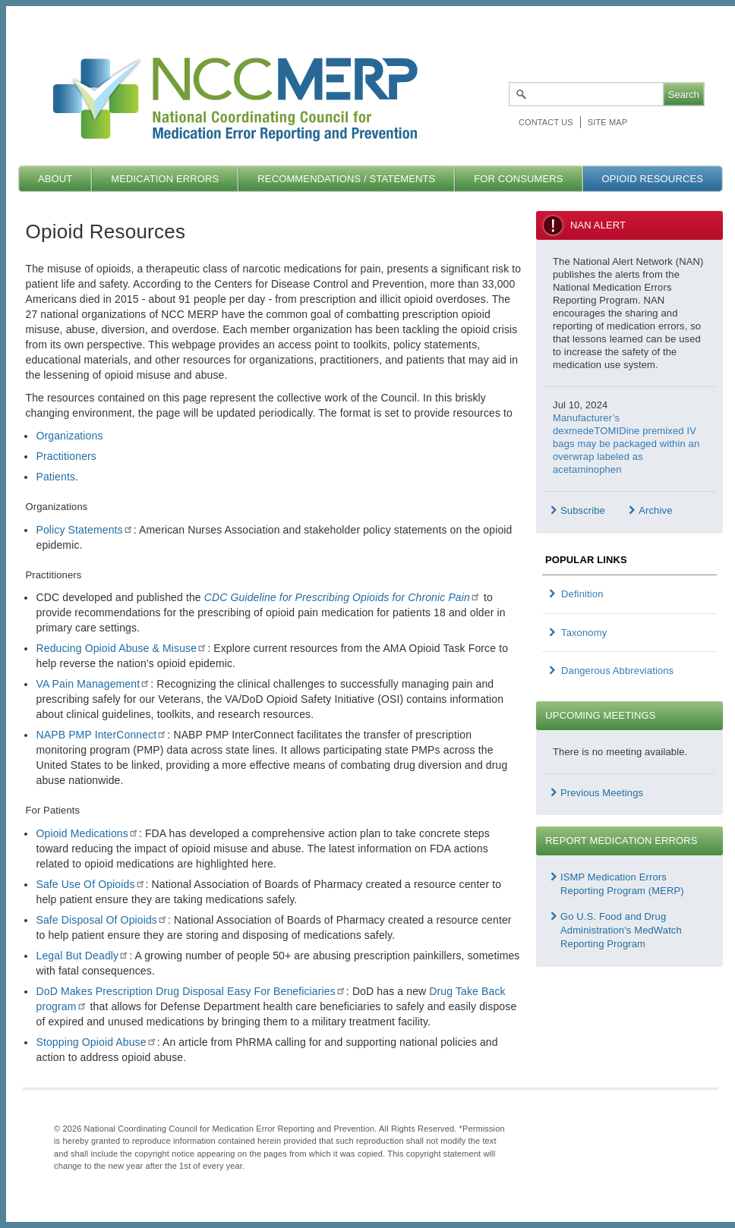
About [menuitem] (55, 178)
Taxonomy (584, 632)
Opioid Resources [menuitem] (652, 178)
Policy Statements (84, 530)
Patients (55, 477)
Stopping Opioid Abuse (96, 1042)
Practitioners (66, 456)
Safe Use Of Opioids (90, 884)
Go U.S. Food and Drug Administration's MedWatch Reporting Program (621, 930)
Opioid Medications (87, 833)
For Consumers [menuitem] (518, 178)
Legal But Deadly (82, 955)
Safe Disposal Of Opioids (102, 920)
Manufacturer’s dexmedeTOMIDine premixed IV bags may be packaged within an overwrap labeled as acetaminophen (626, 443)
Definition (582, 594)
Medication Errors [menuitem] (165, 178)
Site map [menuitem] (607, 122)
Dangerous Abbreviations (617, 670)
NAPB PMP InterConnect (101, 735)
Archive (655, 510)
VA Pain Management (93, 684)
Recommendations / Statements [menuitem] (346, 178)
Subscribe (582, 510)
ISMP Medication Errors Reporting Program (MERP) (622, 883)
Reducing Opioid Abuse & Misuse (121, 648)
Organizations (69, 436)
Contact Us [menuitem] (546, 122)
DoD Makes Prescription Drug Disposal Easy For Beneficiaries (190, 991)
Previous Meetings (601, 792)
